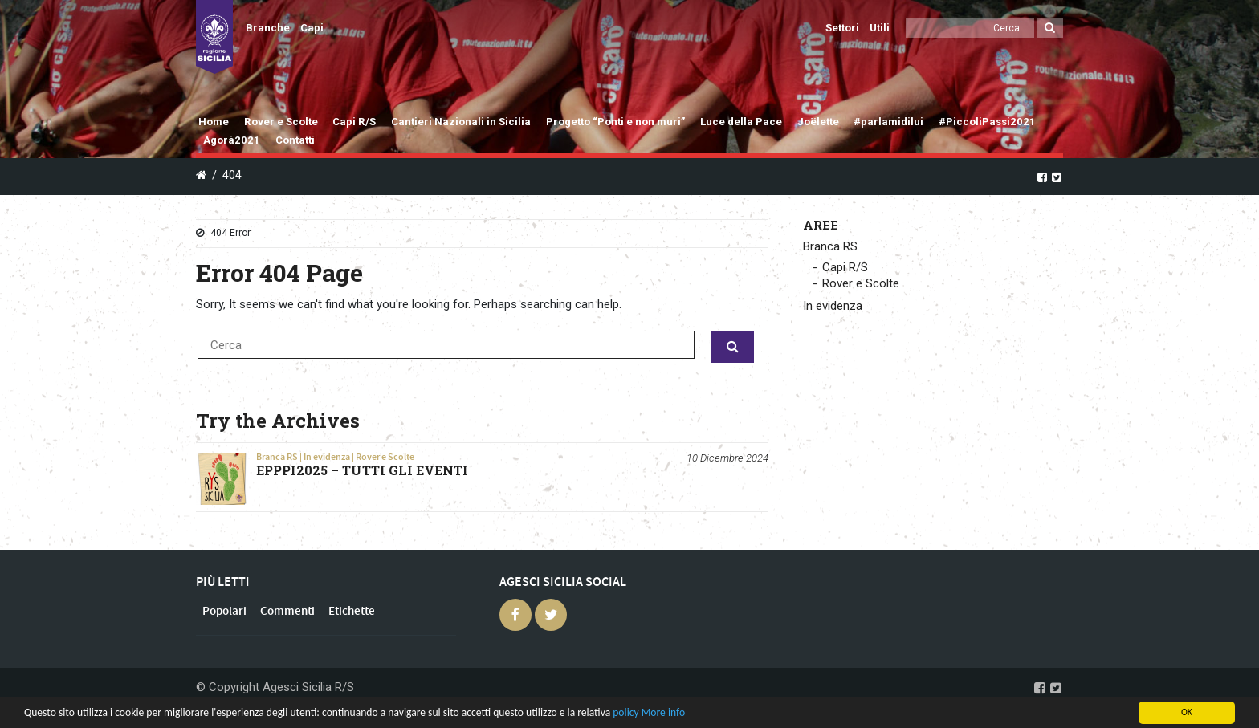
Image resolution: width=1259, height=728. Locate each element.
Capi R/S (354, 122)
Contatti (295, 140)
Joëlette (818, 122)
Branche (268, 28)
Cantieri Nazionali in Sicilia (461, 122)
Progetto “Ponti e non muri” (616, 122)
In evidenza (327, 456)
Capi (312, 28)
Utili (880, 28)
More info (663, 712)
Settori (842, 28)
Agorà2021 (231, 140)
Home (213, 122)
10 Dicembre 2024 (727, 458)
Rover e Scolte (281, 122)
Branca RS (277, 456)
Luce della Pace (741, 122)
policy (625, 712)
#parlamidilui (888, 122)
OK (1186, 712)
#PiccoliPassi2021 (987, 122)
